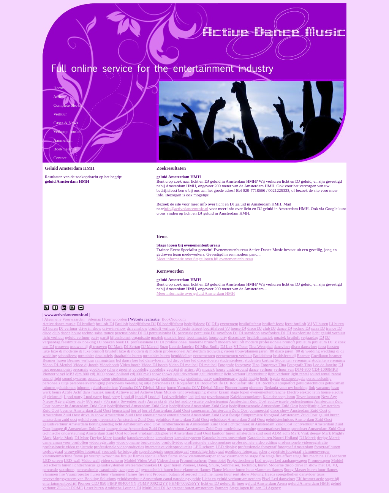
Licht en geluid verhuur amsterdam (231, 478)
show (156, 373)
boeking (89, 342)
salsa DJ (318, 328)
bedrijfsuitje (249, 378)
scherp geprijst (119, 369)
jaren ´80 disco (271, 351)
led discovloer (178, 360)
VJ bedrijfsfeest (189, 328)
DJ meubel (208, 364)
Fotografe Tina (299, 364)
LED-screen (53, 460)
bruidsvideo (150, 442)
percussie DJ (204, 332)
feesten (333, 346)
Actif (77, 392)
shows (167, 373)
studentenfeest (232, 360)
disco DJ (254, 328)
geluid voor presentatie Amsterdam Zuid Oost (116, 419)
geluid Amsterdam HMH (309, 483)
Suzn (164, 346)
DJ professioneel (174, 342)
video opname (128, 442)
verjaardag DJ (312, 337)
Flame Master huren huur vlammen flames (247, 469)
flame (173, 455)
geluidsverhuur (185, 373)
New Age (329, 396)
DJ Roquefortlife (209, 383)
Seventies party (134, 401)
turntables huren (156, 355)
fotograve (243, 364)
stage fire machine (308, 455)
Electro (293, 392)
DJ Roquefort (182, 383)
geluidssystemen (110, 465)
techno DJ (301, 328)
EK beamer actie (310, 478)
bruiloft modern (245, 342)
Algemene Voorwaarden (64, 319)
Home (59, 87)
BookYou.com (173, 319)
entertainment (154, 414)
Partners (221, 487)
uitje (148, 383)
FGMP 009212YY (153, 483)
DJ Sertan (132, 346)
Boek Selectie (65, 149)
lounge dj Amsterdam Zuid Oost (79, 428)
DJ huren (50, 328)
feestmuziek (71, 342)
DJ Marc (81, 437)
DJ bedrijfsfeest (170, 323)
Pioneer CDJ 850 (92, 483)
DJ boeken (106, 342)
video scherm (112, 460)
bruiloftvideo (172, 442)
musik (110, 392)
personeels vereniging (124, 383)
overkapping (195, 392)
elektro (306, 392)
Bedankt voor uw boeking (286, 387)
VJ (309, 323)
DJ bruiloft (86, 323)
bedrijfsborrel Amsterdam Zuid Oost (137, 405)
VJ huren (320, 323)
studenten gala (173, 378)
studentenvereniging (328, 360)
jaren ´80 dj (294, 351)
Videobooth (109, 364)
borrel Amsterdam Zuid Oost (166, 410)
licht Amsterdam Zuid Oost (137, 424)
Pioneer (49, 373)
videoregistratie (102, 442)
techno (87, 332)
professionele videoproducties (119, 446)
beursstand (121, 410)
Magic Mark (63, 437)
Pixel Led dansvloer (278, 478)
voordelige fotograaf (207, 451)
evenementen (204, 355)
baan (335, 387)
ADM (276, 433)
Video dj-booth (85, 364)
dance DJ (285, 328)
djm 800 (82, 373)
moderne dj (72, 351)
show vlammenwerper (197, 455)
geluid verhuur (77, 337)
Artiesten (60, 96)
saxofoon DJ (227, 332)
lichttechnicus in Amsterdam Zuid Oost (194, 424)
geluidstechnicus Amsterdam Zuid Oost (299, 419)
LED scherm (204, 446)
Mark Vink (300, 433)
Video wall (90, 460)
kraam (224, 392)
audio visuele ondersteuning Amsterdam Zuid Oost (223, 401)
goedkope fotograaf (241, 451)
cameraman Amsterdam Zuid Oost (219, 410)
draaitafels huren (128, 355)
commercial (259, 410)
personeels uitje (56, 383)
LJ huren (336, 323)
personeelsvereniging (87, 383)
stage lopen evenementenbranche (257, 392)
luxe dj (56, 351)
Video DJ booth (154, 364)
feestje (234, 414)
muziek (157, 337)
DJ (208, 323)
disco (47, 332)
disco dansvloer (304, 346)
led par (200, 396)
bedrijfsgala (270, 378)
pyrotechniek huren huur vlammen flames (175, 469)
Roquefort (286, 383)
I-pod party (73, 396)
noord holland (117, 373)
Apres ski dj (157, 401)
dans (86, 392)
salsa (99, 332)
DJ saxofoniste (298, 332)
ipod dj (141, 396)
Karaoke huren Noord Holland (272, 437)
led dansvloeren (152, 360)
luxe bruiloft (93, 351)
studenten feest (123, 378)
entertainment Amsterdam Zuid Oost (197, 414)
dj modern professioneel (165, 351)
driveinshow (137, 328)
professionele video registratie (68, 446)
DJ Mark (115, 346)
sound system (99, 378)
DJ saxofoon (249, 332)
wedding (312, 351)
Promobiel (217, 460)
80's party (94, 401)
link (311, 387)
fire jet (126, 455)
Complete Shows (68, 105)
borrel (136, 410)
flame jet (80, 455)
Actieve (122, 392)
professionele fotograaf (257, 446)
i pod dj (154, 396)
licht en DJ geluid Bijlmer (222, 483)
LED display (226, 446)
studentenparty (225, 378)
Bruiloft (121, 323)
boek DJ (123, 342)
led (190, 396)
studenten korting (259, 360)
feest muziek (197, 337)
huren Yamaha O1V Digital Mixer (195, 387)
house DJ (238, 328)
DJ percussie (182, 332)
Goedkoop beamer (326, 355)
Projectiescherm (240, 460)
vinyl (60, 373)
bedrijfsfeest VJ (217, 328)
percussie (80, 369)
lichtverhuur (257, 373)
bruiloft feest (273, 323)
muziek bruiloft (287, 337)
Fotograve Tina (273, 364)
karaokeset (164, 437)
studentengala (148, 378)
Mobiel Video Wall (140, 460)
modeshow (232, 428)
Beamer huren (54, 360)
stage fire (257, 455)
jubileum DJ (322, 342)
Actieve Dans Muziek (158, 392)
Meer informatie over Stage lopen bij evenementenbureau (205, 258)
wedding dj (330, 351)
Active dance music (59, 323)
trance (109, 332)
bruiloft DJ (105, 323)
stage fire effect (279, 455)
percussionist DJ (128, 332)
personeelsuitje (318, 378)
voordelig (140, 369)
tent (180, 392)
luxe (46, 351)
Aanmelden (63, 140)
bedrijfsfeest (194, 323)
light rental (300, 373)
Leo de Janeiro (181, 346)
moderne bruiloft (203, 342)
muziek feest (174, 337)
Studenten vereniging (293, 360)
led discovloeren (204, 360)
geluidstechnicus (310, 383)
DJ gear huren (170, 465)
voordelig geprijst (164, 369)
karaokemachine (140, 437)
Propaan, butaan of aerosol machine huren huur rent (196, 474)
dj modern (135, 351)
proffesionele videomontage (207, 442)
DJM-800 (303, 369)
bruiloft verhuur (162, 328)
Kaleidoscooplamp (245, 396)
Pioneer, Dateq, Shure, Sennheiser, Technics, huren (224, 465)
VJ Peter (241, 346)
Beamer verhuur (80, 360)
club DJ (269, 328)
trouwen (62, 346)
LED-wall (72, 460)
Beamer (303, 355)
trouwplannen (246, 351)
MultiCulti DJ (153, 487)
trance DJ (334, 328)
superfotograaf (176, 451)
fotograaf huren (327, 446)
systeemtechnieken (141, 465)
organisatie (140, 337)
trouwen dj (79, 346)
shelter (212, 392)
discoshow (237, 337)
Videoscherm (168, 460)
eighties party (74, 401)
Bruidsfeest (262, 355)
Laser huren (94, 487)
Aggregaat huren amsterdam (190, 487)
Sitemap (94, 319)
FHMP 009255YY (184, 483)
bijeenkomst (120, 337)
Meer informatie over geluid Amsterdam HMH (196, 293)
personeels (161, 383)
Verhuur (60, 114)
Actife (67, 392)
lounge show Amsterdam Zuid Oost (136, 428)
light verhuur (278, 373)
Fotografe (226, 364)
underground (237, 369)
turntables (86, 355)
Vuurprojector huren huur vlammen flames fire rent (109, 474)
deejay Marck (328, 437)
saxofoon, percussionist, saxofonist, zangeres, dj (99, 469)
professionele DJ (145, 342)
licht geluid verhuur (328, 332)
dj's (198, 369)
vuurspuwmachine (104, 455)
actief (134, 392)
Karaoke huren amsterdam (224, 437)
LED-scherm (335, 455)
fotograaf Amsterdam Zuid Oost (291, 414)
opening (249, 428)
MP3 (70, 373)
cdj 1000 (97, 373)
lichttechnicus (84, 465)
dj (181, 369)
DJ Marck (307, 437)
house (76, 332)
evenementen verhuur (234, 355)
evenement (229, 323)
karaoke (119, 437)
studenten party (199, 378)
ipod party (111, 396)
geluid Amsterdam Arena (266, 483)
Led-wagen (265, 460)
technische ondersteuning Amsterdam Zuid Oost (83, 433)
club (56, 332)
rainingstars (105, 360)
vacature (323, 387)
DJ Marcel (149, 346)
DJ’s (215, 323)
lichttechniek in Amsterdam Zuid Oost (260, 424)
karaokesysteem (187, 437)
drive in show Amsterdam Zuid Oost (111, 414)
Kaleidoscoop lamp (278, 396)
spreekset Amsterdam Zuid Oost (318, 428)
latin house (321, 392)
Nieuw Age (52, 401)
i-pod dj (127, 396)
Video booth (130, 364)
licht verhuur (53, 337)
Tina (255, 364)
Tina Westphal (261, 346)
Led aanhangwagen (291, 460)
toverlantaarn (218, 396)
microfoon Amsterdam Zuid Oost (194, 428)
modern (224, 342)
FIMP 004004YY (121, 483)
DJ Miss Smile (207, 346)
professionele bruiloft (277, 342)
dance (66, 332)
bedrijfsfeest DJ (143, 323)
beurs (56, 392)
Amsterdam (196, 351)
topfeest (131, 433)
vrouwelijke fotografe (119, 451)
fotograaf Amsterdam (295, 446)
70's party (111, 401)
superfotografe (151, 451)
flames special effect (150, 455)
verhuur (265, 369)
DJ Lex (226, 346)
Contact (60, 157)
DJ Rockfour (266, 383)
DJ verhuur (68, 328)
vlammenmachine (57, 455)
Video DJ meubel (183, 364)
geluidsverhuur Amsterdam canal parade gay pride (159, 478)
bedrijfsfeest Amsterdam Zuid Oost (198, 405)
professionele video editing (254, 442)
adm (286, 433)
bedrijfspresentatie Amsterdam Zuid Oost (263, 405)
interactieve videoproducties (168, 446)
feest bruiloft (296, 323)
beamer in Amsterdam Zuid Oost (79, 405)
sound (47, 378)
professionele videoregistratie (303, 442)
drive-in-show (114, 328)
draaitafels (104, 355)
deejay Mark (320, 433)
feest (322, 346)
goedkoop (97, 369)
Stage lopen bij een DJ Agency (255, 487)
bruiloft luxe (115, 351)
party (94, 337)
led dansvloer (127, 360)
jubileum (303, 342)
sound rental (320, 373)
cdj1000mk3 (140, 373)
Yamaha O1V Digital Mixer (142, 387)
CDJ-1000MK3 (325, 369)
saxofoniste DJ (273, 332)
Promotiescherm (193, 460)
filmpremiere (252, 414)
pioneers (256, 387)
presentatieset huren (274, 428)
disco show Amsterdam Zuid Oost (298, 410)
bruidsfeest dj (284, 355)
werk (47, 392)
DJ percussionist (157, 332)
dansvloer (282, 346)
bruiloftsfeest (250, 323)
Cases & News (66, 122)
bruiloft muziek (260, 337)
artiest (189, 369)
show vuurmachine (232, 455)
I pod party (93, 396)
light (57, 378)
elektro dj (55, 396)
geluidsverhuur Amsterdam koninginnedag (78, 424)
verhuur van (284, 369)
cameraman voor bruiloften (65, 442)
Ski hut (174, 401)
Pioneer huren (236, 387)
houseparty (218, 337)
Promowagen (319, 460)
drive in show (90, 328)
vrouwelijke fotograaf (82, 451)
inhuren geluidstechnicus (98, 387)
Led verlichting (175, 396)
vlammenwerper (315, 451)
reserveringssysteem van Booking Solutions (79, 478)
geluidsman (335, 383)
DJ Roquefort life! (239, 383)
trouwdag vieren (220, 351)
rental (336, 373)
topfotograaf (53, 451)
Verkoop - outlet (67, 131)
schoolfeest (67, 355)
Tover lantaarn (308, 396)
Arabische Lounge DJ (122, 487)
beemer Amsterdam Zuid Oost (85, 410)
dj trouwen (98, 346)
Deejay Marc (101, 437)
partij (104, 337)
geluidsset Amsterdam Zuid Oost (237, 419)
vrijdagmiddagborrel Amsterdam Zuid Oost (174, 433)
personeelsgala (293, 378)
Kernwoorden (115, 319)
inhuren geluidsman (59, 387)
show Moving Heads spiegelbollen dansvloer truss (282, 474)
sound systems (74, 378)
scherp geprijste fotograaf (280, 451)
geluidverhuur (211, 373)
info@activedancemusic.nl (186, 208)
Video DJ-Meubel (57, 364)
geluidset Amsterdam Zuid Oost (182, 419)
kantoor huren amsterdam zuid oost (241, 433)
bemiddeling (181, 355)
